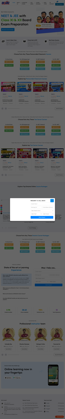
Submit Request (42, 217)
